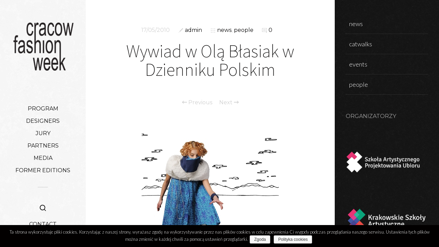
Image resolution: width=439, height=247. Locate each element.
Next (229, 102)
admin (193, 30)
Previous (197, 102)
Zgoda (262, 239)
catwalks (360, 44)
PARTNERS (43, 145)
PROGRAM (43, 108)
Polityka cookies (294, 239)
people (243, 30)
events (358, 64)
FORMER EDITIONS (42, 170)
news (224, 30)
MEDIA (43, 158)
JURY (43, 133)
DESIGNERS (43, 121)
